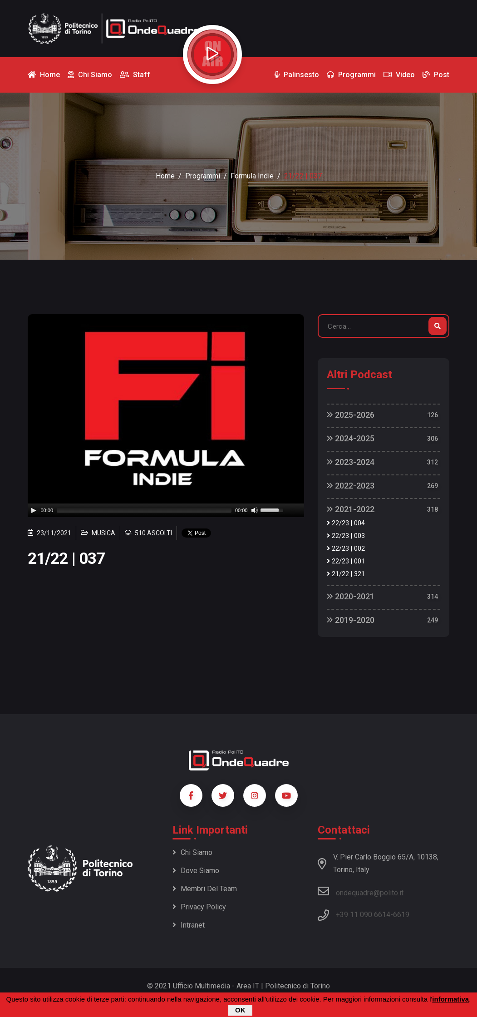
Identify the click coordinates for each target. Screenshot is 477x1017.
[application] (166, 510)
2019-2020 (350, 620)
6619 (401, 914)
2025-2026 (350, 415)
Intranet (188, 925)
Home (165, 176)
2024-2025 (350, 438)
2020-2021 (350, 596)
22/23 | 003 (346, 536)
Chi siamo (192, 852)
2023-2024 (350, 462)
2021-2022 (350, 509)
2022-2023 (350, 485)
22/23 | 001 (346, 561)
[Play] (33, 510)
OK (240, 1010)
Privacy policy (199, 907)
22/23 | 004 (346, 523)
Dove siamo (195, 870)
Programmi (202, 176)
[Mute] (254, 510)
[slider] (144, 510)
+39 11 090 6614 (363, 914)
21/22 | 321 (346, 574)
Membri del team (204, 888)
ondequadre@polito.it (360, 891)
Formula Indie (252, 176)
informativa (450, 999)
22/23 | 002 (346, 549)
